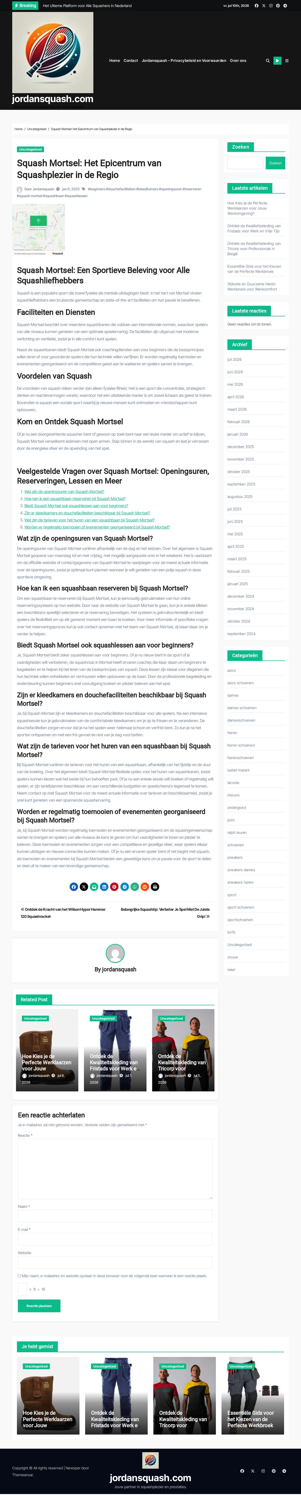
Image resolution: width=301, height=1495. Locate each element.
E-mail (24, 1226)
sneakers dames (241, 868)
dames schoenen (242, 706)
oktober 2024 (238, 620)
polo (231, 818)
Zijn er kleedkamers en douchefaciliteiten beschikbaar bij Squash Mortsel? (87, 511)
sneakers (235, 856)
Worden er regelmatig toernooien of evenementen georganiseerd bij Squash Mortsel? (97, 526)
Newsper (73, 1469)
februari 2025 (238, 570)
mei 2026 (235, 383)
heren (232, 731)
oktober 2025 (238, 470)
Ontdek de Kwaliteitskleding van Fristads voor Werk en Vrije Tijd (114, 1065)
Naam (24, 1202)
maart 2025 (237, 557)
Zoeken (240, 146)
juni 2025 (235, 520)
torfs (231, 931)
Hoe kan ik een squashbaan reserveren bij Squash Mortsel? (75, 497)
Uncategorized (30, 148)
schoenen (235, 843)
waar (231, 968)
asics (231, 669)
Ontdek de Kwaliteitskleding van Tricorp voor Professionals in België (182, 1068)
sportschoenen (240, 918)
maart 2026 (237, 408)
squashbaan (54, 194)
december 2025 (240, 445)
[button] (287, 60)
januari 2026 (237, 433)
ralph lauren (237, 831)
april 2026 (235, 395)
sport (231, 893)
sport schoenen (240, 906)
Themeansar (22, 1475)
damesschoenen (241, 719)
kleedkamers (148, 188)
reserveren (193, 188)
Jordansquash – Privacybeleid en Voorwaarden (184, 59)
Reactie (25, 1131)
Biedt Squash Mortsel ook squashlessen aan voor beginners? (76, 504)
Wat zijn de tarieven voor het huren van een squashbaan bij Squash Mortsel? (89, 518)
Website (24, 1249)
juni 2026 (235, 370)
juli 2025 (234, 507)
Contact (131, 59)
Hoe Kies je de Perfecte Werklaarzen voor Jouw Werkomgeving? (46, 1065)
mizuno (233, 793)
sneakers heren (240, 881)
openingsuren (171, 188)
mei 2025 (235, 532)
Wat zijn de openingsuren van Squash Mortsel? (64, 490)
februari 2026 (238, 420)
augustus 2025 (240, 495)
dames (233, 694)
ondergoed (236, 806)
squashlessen (77, 194)
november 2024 (240, 607)
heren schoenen (241, 744)
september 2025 (241, 483)
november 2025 (240, 458)
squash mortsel (30, 194)
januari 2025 (237, 582)
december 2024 (240, 595)
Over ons (238, 59)
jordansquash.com (52, 98)
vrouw (232, 956)
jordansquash (43, 188)
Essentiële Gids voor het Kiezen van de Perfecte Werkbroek (250, 1420)
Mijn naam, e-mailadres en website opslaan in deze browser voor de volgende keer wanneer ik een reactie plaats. (114, 1272)
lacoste (233, 781)
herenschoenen (240, 756)
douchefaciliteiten (121, 188)
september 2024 (241, 632)
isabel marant (238, 769)
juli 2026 (234, 358)
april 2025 (235, 545)
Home (114, 59)
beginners (97, 188)
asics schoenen (240, 681)
